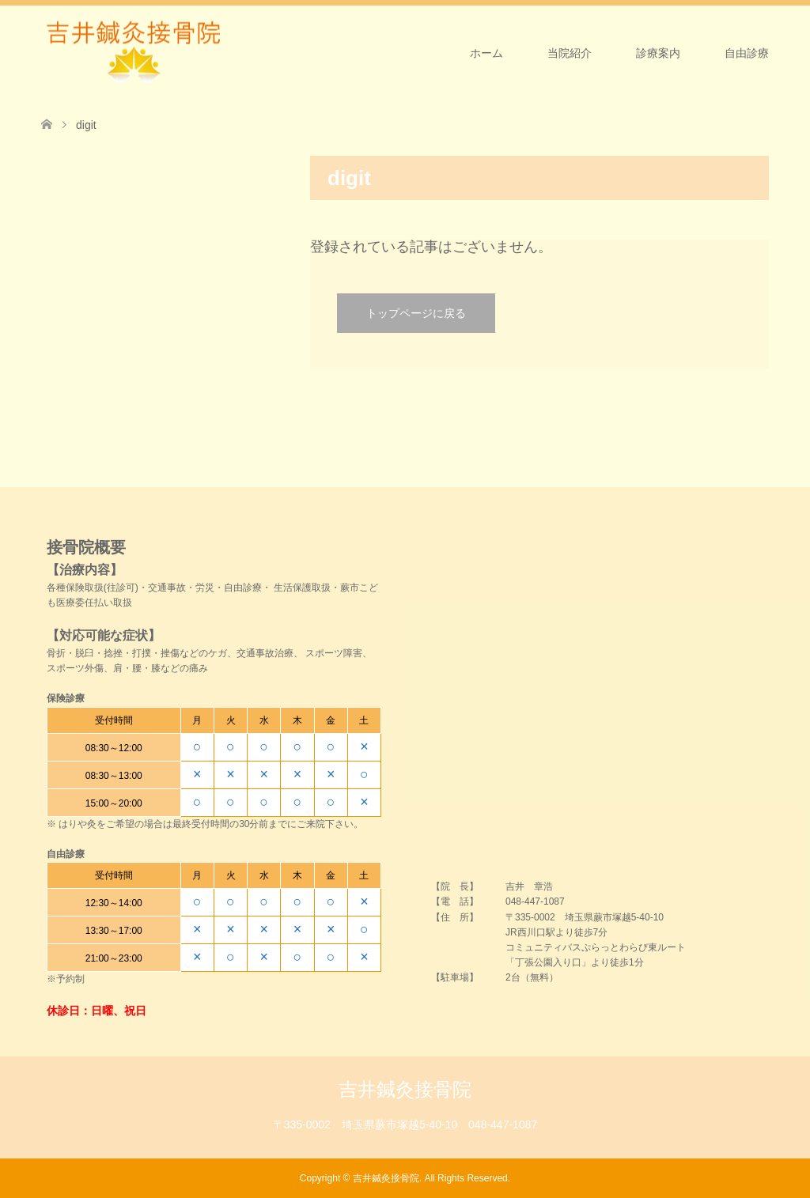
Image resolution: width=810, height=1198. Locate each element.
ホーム (486, 53)
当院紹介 (569, 53)
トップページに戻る (416, 313)
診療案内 (658, 53)
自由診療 (747, 53)
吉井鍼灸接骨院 (405, 1089)
